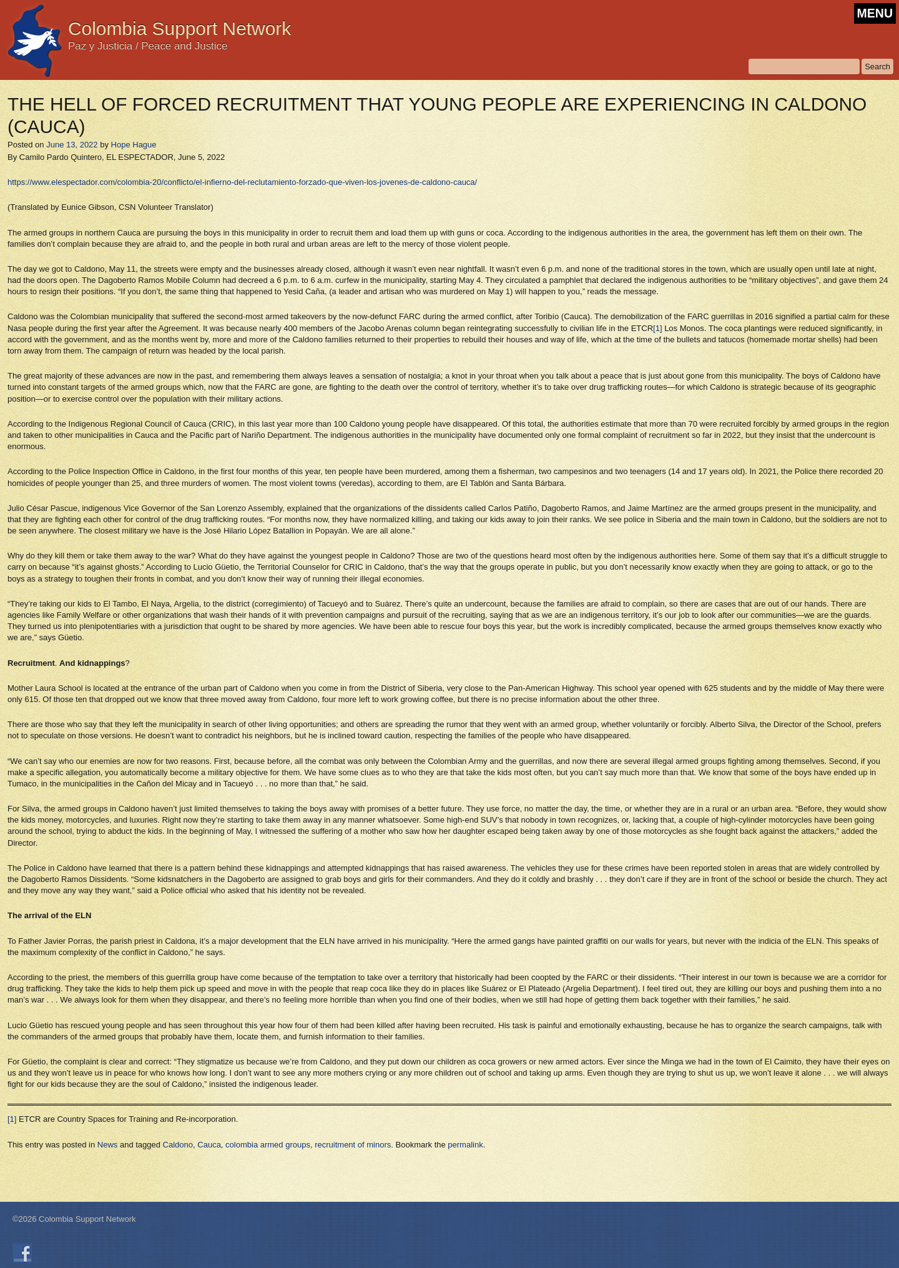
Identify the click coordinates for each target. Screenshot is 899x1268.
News (107, 1144)
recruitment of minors (353, 1144)
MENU (875, 13)
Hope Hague (134, 144)
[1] (657, 328)
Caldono (178, 1144)
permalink (465, 1144)
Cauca (209, 1144)
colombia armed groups (267, 1144)
